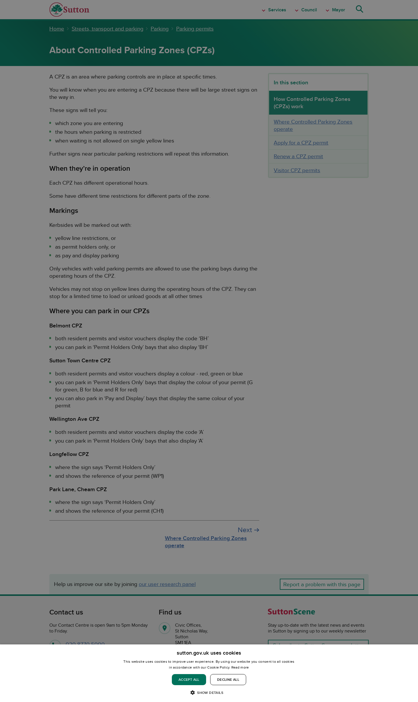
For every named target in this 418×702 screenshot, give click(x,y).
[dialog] (209, 673)
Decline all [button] (228, 679)
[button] (209, 692)
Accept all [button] (189, 679)
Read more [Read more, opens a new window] (240, 667)
